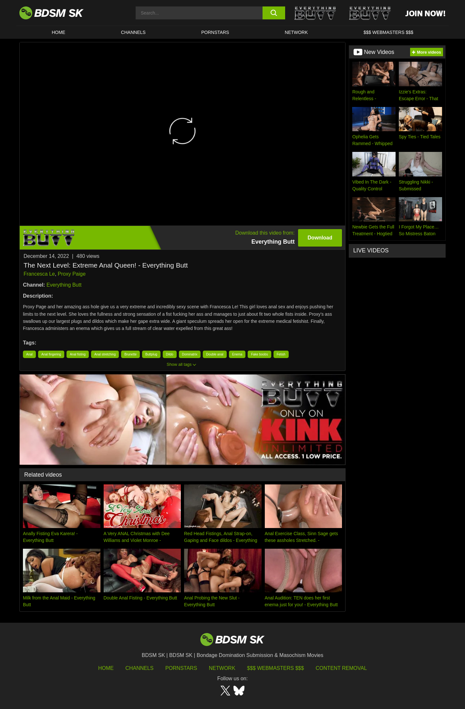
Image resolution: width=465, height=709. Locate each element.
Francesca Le (39, 274)
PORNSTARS (215, 32)
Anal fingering (51, 354)
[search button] (274, 12)
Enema (237, 354)
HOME (58, 32)
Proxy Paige (72, 274)
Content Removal (341, 668)
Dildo (169, 354)
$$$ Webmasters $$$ (275, 668)
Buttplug (151, 354)
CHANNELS (133, 32)
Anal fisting (78, 354)
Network (296, 32)
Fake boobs (259, 354)
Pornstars (181, 668)
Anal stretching (105, 354)
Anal (29, 354)
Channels (139, 668)
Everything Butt (64, 285)
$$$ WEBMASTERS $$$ (388, 32)
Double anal (214, 354)
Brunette (130, 354)
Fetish (281, 354)
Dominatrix (190, 354)
